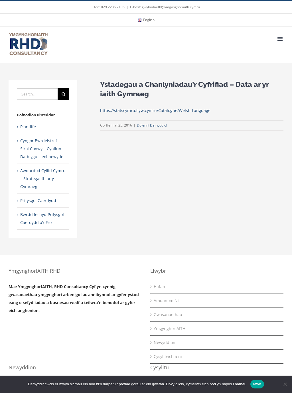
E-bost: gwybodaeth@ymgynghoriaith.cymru (165, 7)
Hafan (159, 286)
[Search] (63, 94)
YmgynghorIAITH (169, 328)
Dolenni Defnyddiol (152, 125)
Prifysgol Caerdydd (38, 200)
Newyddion (164, 342)
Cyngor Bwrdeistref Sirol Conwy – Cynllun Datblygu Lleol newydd (42, 148)
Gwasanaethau (168, 314)
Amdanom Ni (166, 300)
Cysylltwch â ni (168, 356)
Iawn (257, 384)
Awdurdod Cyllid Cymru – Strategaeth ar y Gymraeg (43, 178)
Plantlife (28, 126)
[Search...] (37, 94)
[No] (285, 384)
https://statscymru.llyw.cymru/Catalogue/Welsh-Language (155, 110)
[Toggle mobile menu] (280, 39)
